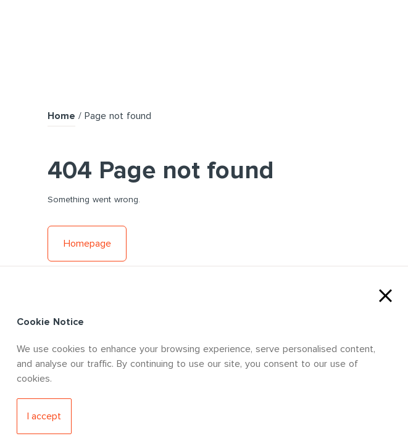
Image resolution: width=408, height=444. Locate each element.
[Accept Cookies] (44, 416)
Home (61, 116)
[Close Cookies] (385, 294)
